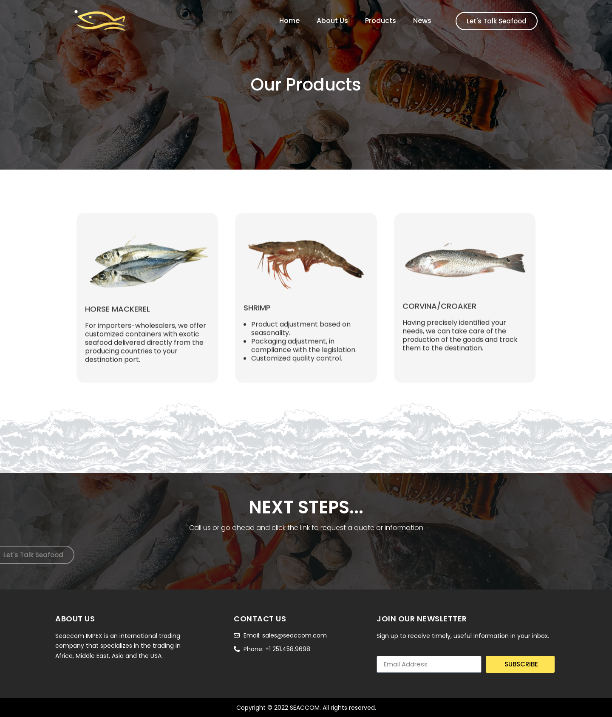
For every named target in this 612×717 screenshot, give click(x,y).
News (422, 21)
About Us (332, 21)
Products (380, 21)
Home (289, 21)
